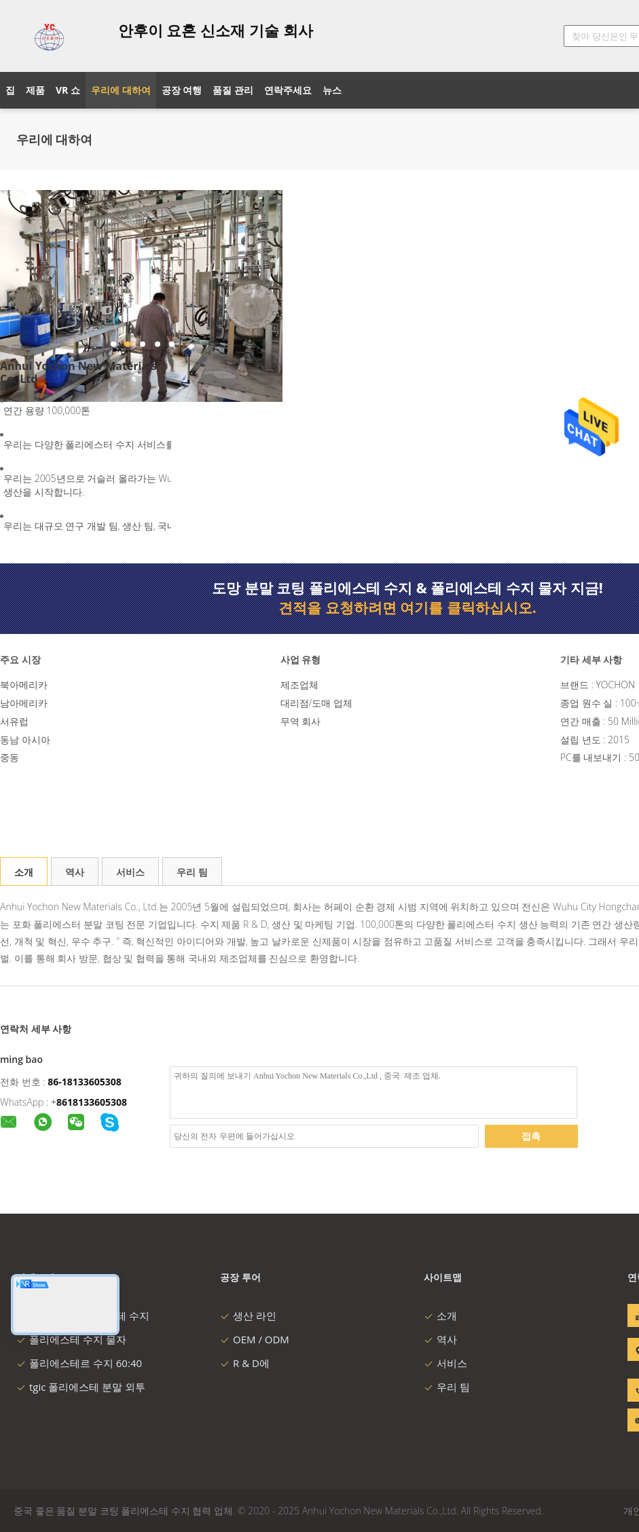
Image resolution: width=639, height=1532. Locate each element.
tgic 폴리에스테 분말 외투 (80, 1387)
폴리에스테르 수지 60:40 (79, 1363)
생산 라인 (248, 1315)
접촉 (531, 1135)
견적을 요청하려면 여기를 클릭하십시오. (407, 607)
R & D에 (245, 1363)
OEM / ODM (254, 1339)
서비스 (130, 871)
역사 (74, 871)
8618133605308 (91, 1102)
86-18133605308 (85, 1081)
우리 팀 (192, 871)
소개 (23, 871)
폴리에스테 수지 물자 (71, 1339)
